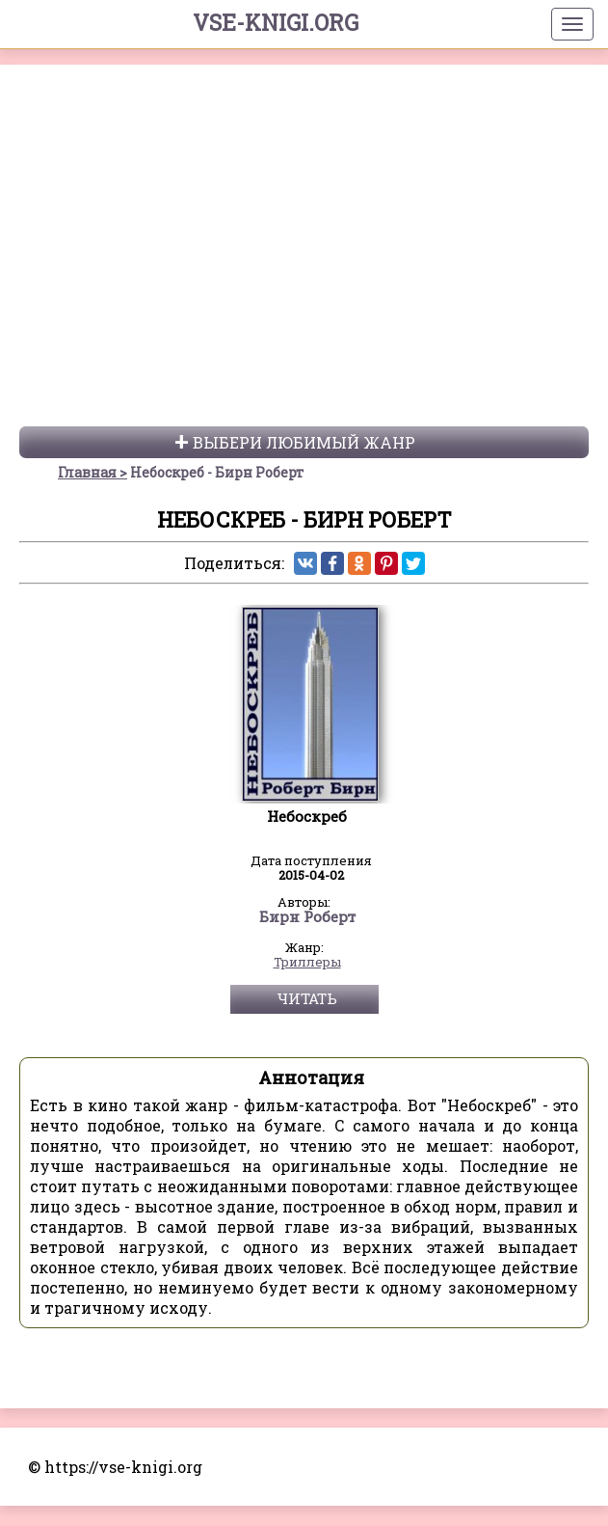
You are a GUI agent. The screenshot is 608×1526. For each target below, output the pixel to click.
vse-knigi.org (275, 22)
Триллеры (307, 989)
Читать (307, 1025)
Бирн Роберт (307, 944)
